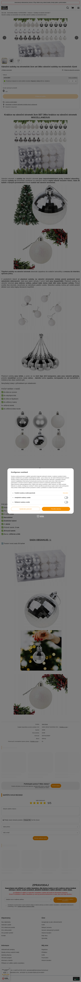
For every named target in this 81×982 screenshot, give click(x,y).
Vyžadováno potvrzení (25, 509)
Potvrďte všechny (56, 509)
